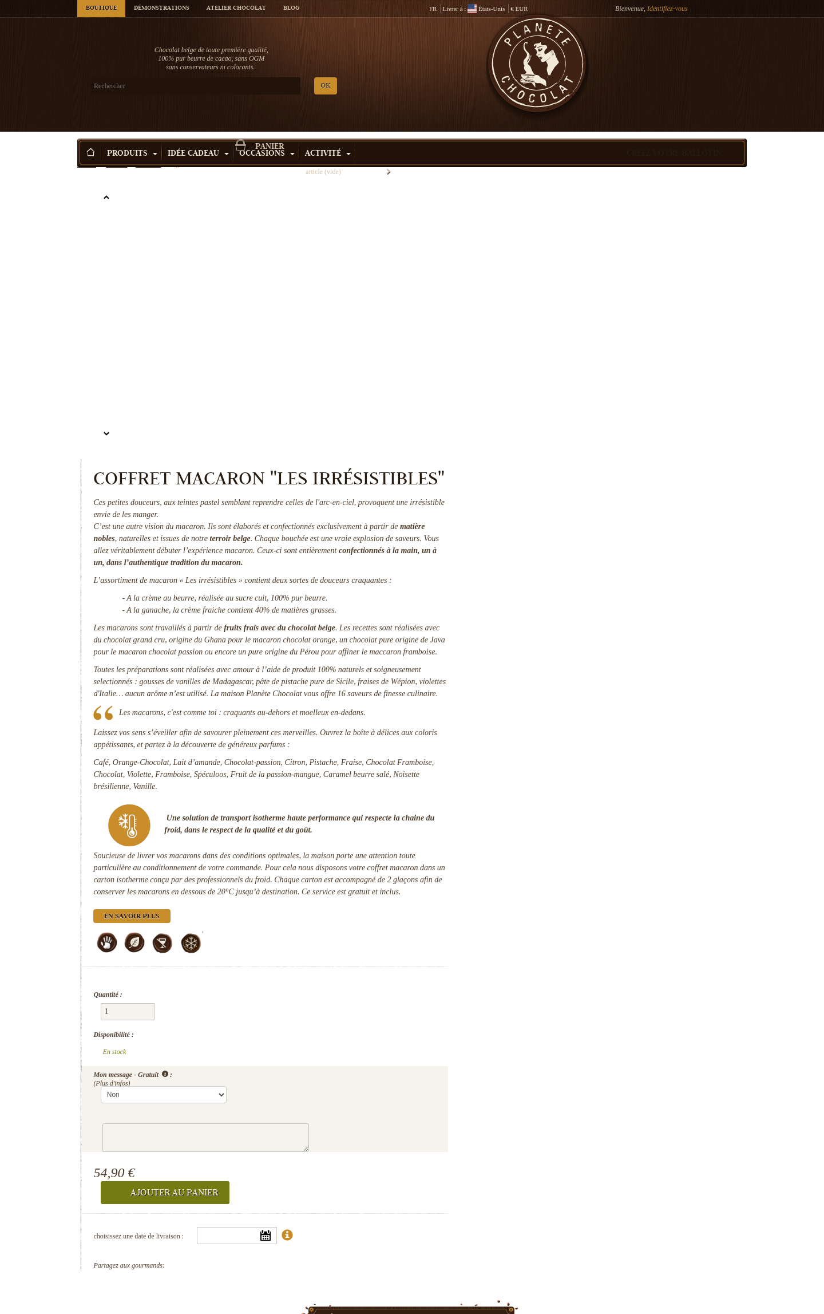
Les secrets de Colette (154, 1286)
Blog (291, 8)
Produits (132, 137)
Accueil (86, 157)
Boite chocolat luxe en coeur (498, 1286)
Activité (328, 137)
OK (212, 86)
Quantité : (495, 842)
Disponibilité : (501, 862)
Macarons (148, 157)
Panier (663, 54)
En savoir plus (519, 764)
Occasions (267, 137)
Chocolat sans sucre (326, 1286)
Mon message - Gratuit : (520, 888)
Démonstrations (161, 8)
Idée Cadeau (198, 137)
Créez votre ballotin (674, 137)
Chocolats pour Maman (669, 1286)
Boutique (101, 8)
